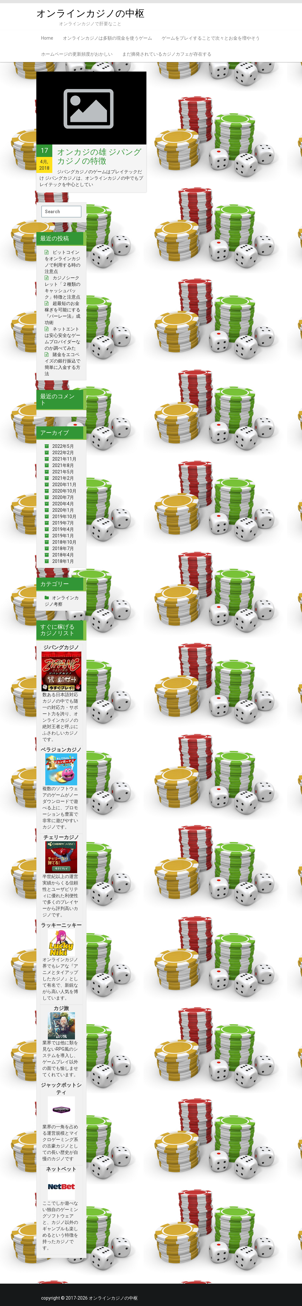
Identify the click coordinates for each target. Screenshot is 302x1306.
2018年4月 (63, 554)
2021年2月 (63, 478)
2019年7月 (63, 522)
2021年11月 (64, 459)
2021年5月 (63, 471)
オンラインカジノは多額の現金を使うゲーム (107, 38)
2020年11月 (64, 484)
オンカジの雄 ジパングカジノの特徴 (99, 156)
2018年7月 (63, 548)
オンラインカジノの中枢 (90, 13)
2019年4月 (63, 529)
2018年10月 (64, 542)
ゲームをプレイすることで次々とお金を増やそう (211, 38)
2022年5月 (63, 446)
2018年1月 (63, 561)
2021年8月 (63, 465)
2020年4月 (63, 503)
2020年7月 (63, 497)
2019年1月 (63, 535)
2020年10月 (64, 491)
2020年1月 (63, 510)
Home (47, 38)
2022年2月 (63, 452)
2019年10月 (64, 516)
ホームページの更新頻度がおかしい (77, 54)
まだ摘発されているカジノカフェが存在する (166, 54)
